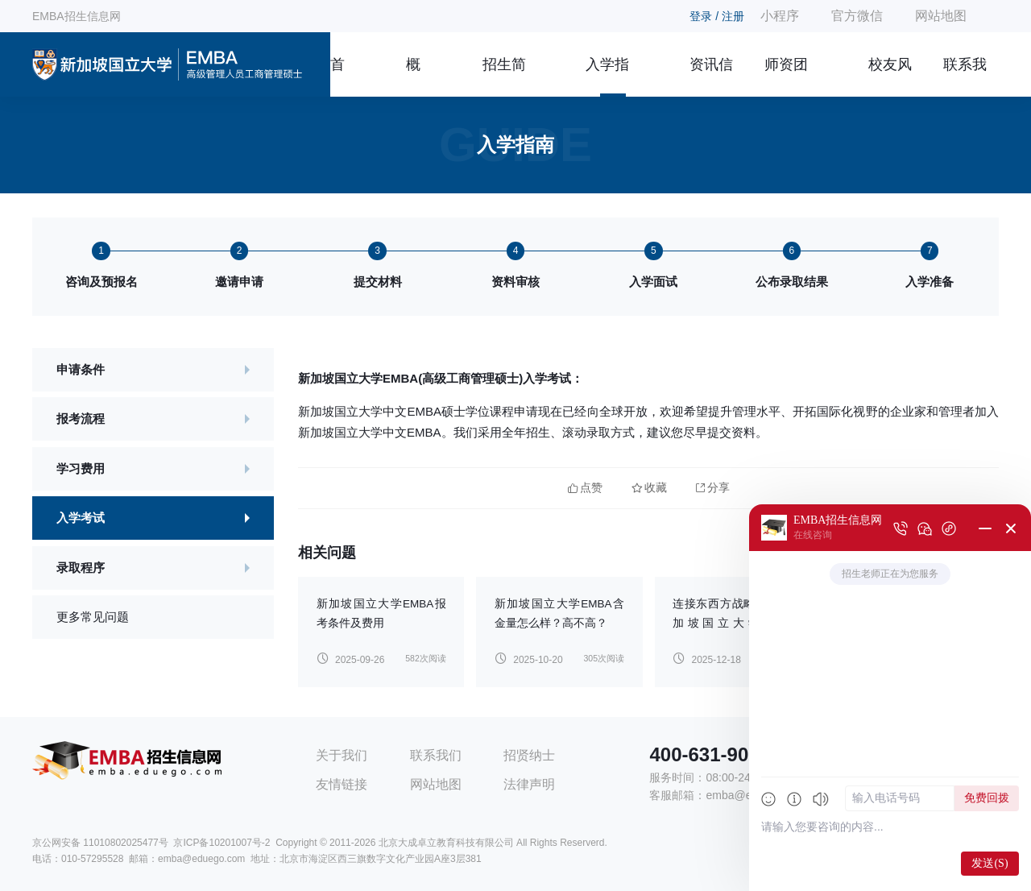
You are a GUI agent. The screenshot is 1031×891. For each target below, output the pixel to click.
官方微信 (857, 16)
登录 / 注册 (716, 16)
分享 (713, 488)
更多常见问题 (92, 617)
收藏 (649, 488)
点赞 (585, 488)
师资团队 (786, 76)
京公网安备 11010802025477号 (100, 842)
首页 (337, 76)
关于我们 (341, 755)
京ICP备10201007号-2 (221, 842)
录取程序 (80, 567)
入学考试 (80, 517)
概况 (413, 76)
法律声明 (529, 784)
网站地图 (941, 16)
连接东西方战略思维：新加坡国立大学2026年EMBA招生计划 (737, 623)
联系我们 (965, 76)
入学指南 (607, 76)
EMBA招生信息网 (76, 16)
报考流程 (80, 418)
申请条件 (80, 369)
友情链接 (341, 784)
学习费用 (80, 468)
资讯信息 (711, 76)
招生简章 (504, 76)
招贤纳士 (529, 755)
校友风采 (890, 76)
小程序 (779, 16)
